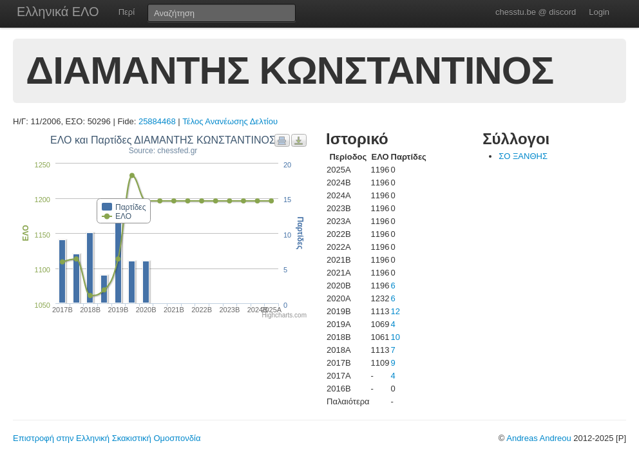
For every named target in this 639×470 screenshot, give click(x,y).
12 (395, 311)
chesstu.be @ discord (535, 12)
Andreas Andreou (538, 438)
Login (599, 12)
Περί (127, 12)
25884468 (157, 121)
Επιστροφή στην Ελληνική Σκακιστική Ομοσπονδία (106, 438)
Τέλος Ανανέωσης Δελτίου (230, 121)
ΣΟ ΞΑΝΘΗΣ (523, 156)
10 (395, 337)
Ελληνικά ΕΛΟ (58, 12)
